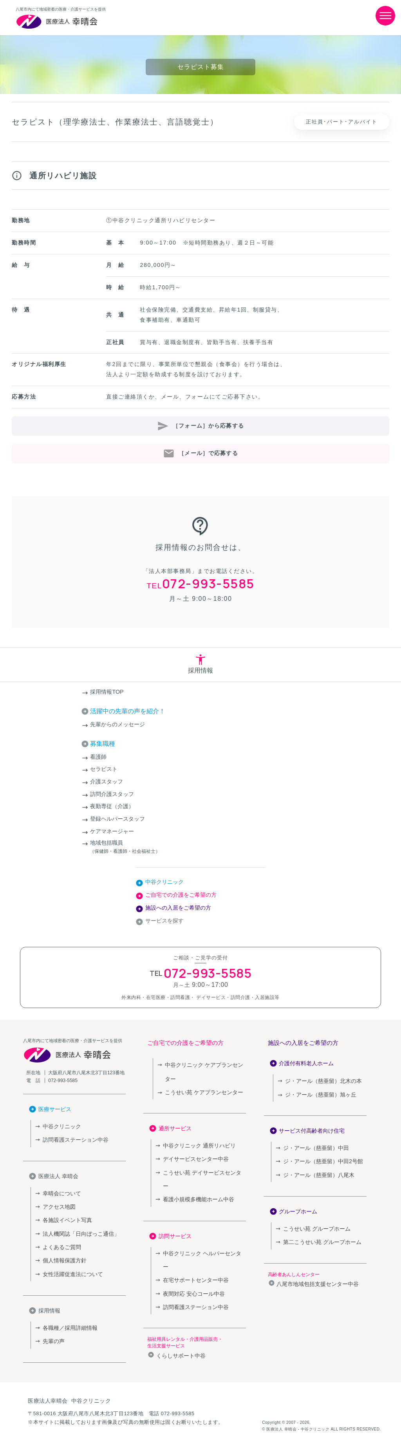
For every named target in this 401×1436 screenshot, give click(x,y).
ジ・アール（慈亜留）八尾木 (316, 1171)
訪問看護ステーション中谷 (73, 1139)
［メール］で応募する (208, 453)
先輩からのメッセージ (117, 724)
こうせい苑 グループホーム (314, 1224)
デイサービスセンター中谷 (193, 1156)
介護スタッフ (106, 781)
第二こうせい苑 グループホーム (319, 1237)
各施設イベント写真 (66, 1216)
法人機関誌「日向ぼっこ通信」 (78, 1229)
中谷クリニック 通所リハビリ (197, 1143)
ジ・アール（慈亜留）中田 (313, 1146)
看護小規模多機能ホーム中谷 (196, 1181)
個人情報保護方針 (63, 1254)
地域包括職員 (200, 847)
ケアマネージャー (112, 831)
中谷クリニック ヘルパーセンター (202, 1234)
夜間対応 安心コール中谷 (191, 1259)
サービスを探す (164, 920)
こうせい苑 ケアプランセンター (201, 1091)
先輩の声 (53, 1332)
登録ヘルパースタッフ (117, 819)
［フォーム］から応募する (208, 425)
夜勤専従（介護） (112, 806)
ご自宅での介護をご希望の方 (181, 895)
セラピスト (103, 769)
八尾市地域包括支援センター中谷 (317, 1278)
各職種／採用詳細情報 (68, 1319)
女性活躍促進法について (71, 1266)
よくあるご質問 (60, 1241)
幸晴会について (60, 1191)
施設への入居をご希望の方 (178, 908)
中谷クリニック (164, 882)
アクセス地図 (58, 1204)
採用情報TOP (106, 692)
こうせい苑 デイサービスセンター (202, 1168)
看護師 (98, 757)
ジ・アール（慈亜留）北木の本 (323, 1081)
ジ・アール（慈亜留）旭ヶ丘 (318, 1094)
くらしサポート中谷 (181, 1320)
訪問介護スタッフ (112, 794)
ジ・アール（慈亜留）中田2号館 (320, 1159)
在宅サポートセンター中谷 (193, 1246)
